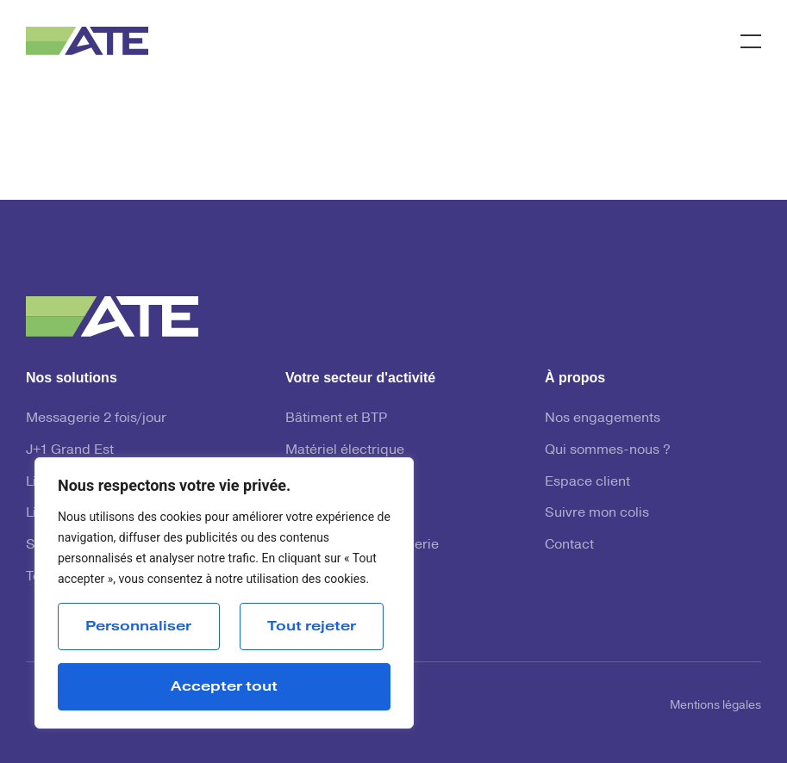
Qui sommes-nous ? (608, 449)
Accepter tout (224, 686)
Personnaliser (138, 626)
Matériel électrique (344, 449)
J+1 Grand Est (70, 449)
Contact (569, 544)
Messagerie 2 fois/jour (96, 417)
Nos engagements (602, 417)
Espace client (587, 481)
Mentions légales (715, 705)
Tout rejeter (311, 626)
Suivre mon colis (597, 512)
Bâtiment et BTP (336, 417)
